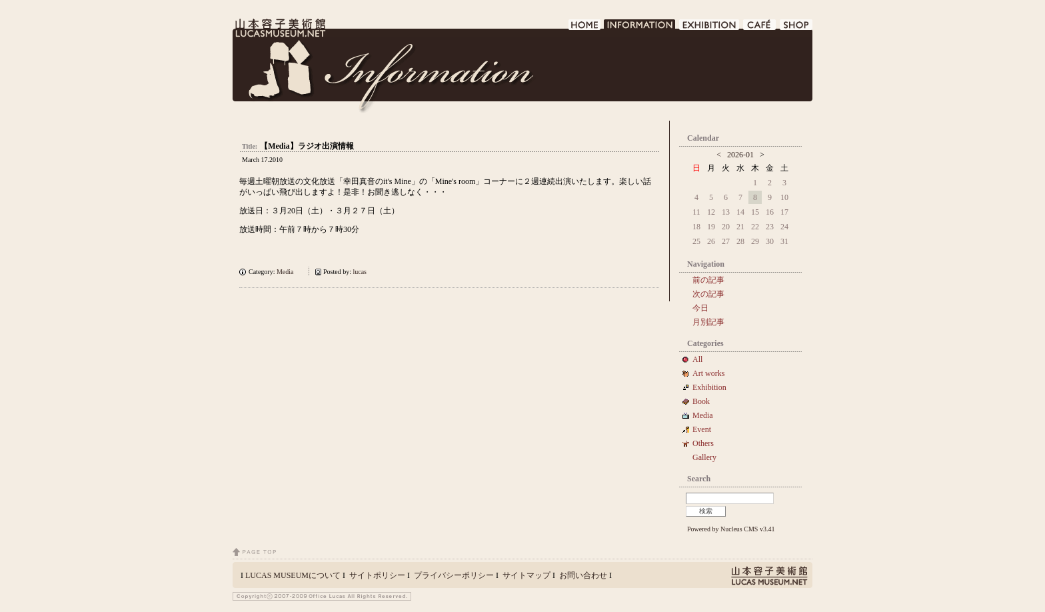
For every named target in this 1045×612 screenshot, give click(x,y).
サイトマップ (526, 575)
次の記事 (708, 294)
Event (701, 429)
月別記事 (708, 322)
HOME (584, 28)
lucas (360, 271)
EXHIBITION (709, 28)
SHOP (796, 28)
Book (705, 401)
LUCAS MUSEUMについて (293, 575)
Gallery (704, 457)
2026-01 (740, 154)
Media (289, 271)
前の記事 (708, 280)
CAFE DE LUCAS (760, 28)
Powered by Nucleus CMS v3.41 (730, 529)
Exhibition (709, 387)
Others (703, 443)
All (697, 359)
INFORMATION (640, 28)
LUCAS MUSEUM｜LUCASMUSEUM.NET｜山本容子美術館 (279, 28)
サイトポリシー (377, 575)
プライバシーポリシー (454, 575)
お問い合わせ (583, 575)
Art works (708, 373)
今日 (700, 308)
